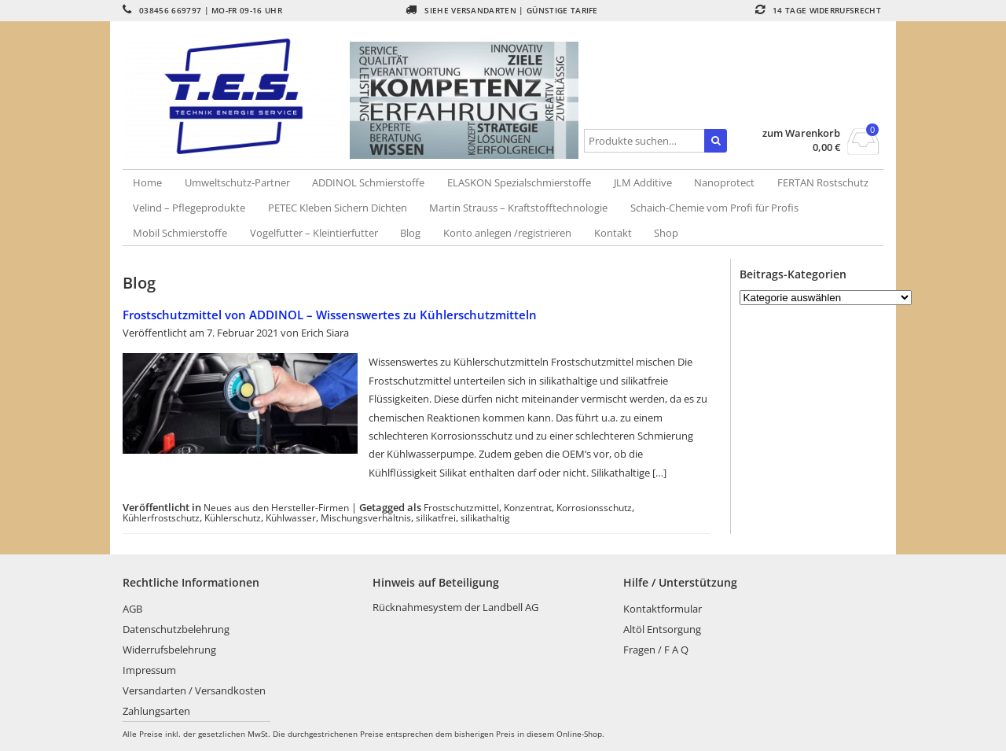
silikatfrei (436, 517)
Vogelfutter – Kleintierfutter (314, 233)
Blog (410, 233)
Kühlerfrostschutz (161, 517)
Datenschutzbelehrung (176, 629)
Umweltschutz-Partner (237, 182)
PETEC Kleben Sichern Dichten (337, 208)
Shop (666, 233)
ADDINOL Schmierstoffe (368, 182)
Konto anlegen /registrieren (507, 233)
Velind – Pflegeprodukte (189, 208)
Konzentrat (528, 507)
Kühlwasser (291, 517)
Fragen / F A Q (655, 649)
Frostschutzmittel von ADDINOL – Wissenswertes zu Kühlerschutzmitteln (330, 314)
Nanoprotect (724, 182)
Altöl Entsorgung (662, 629)
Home (147, 182)
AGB (132, 609)
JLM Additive (643, 182)
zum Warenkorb (801, 133)
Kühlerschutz (232, 517)
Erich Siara (325, 333)
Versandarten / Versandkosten (194, 690)
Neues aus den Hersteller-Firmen (276, 507)
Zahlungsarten (156, 711)
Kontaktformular (662, 609)
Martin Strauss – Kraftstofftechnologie (518, 208)
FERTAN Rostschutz (822, 182)
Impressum (149, 670)
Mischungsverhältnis (366, 517)
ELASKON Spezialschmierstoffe (519, 182)
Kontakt (613, 233)
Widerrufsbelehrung (169, 649)
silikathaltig (485, 517)
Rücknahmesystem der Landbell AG (455, 607)
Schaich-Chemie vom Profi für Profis (714, 208)
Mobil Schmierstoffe (180, 233)
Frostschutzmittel (461, 507)
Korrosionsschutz (594, 507)
